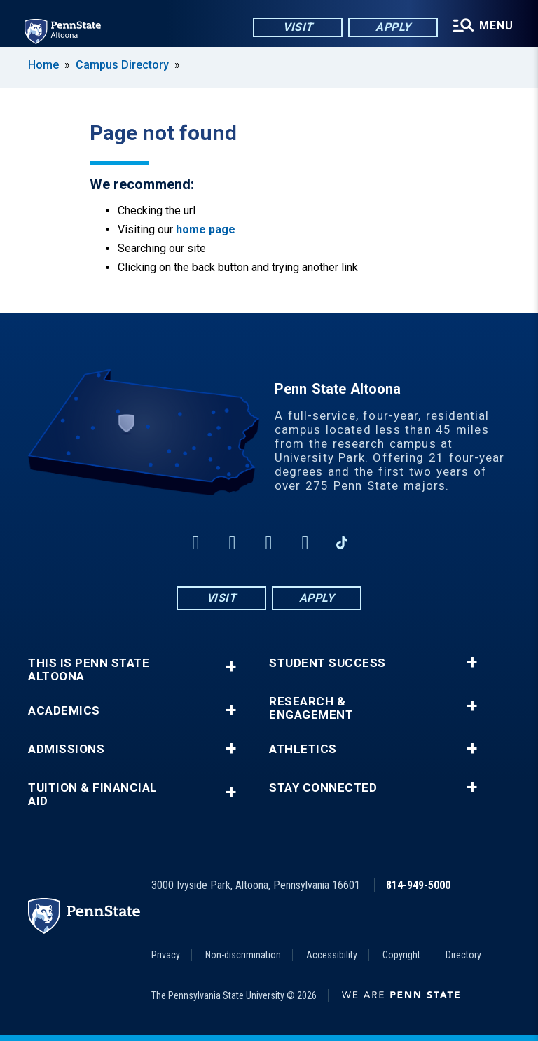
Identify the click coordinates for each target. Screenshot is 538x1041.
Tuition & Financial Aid (93, 794)
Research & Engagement (311, 708)
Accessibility (331, 954)
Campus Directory (122, 64)
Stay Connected (323, 787)
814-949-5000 (418, 885)
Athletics (303, 749)
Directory (463, 954)
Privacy (165, 954)
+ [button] (231, 666)
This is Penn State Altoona (88, 669)
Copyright (401, 954)
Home (43, 64)
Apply (392, 27)
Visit (297, 27)
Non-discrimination (243, 954)
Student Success (327, 663)
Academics (64, 710)
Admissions (66, 749)
